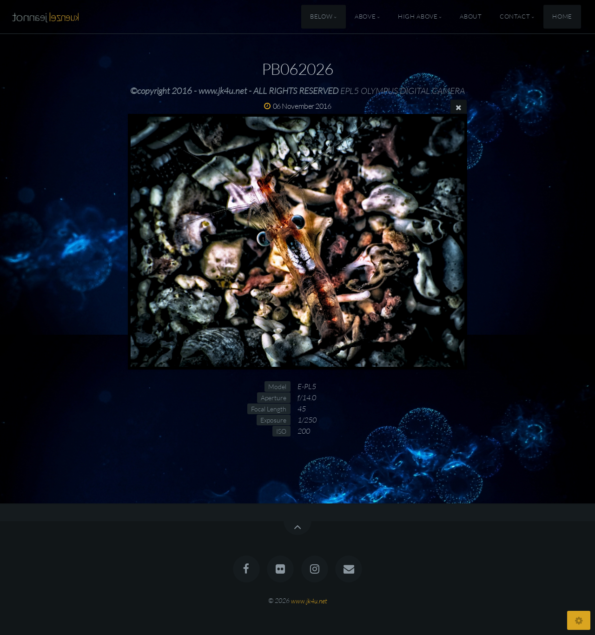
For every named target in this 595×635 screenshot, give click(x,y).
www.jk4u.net (309, 600)
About (471, 16)
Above (365, 16)
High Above (417, 16)
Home (562, 16)
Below (321, 16)
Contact (515, 16)
